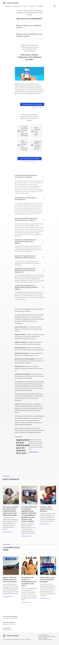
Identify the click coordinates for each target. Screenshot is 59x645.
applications (8, 6)
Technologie (39, 6)
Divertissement (17, 6)
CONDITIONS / (16, 639)
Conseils (25, 6)
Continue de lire (34, 452)
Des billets (32, 6)
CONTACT (28, 639)
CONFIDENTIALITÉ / (8, 639)
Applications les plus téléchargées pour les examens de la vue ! (23, 446)
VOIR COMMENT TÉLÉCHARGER (32, 104)
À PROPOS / (23, 639)
